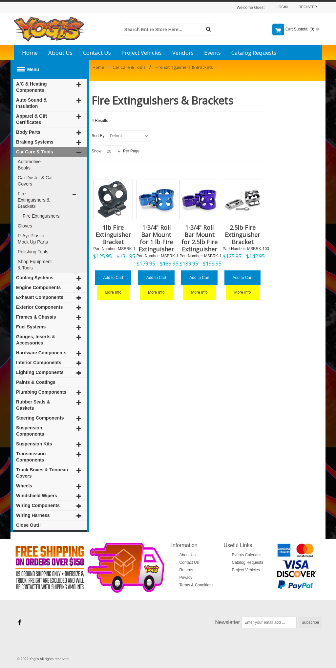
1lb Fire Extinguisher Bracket (113, 235)
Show (96, 151)
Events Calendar (246, 555)
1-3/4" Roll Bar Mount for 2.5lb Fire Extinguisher (199, 238)
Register (308, 7)
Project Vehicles (141, 52)
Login (282, 7)
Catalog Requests (253, 52)
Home (30, 52)
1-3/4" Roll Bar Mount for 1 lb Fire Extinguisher (156, 238)
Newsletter (227, 622)
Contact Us (97, 52)
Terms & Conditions (196, 585)
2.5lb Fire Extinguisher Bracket (242, 235)
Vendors (183, 52)
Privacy (185, 577)
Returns (186, 570)
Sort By (98, 135)
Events (212, 52)
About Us (60, 52)
